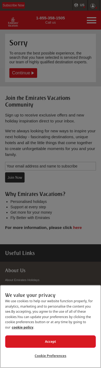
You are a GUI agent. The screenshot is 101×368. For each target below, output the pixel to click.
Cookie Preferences (50, 355)
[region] (50, 326)
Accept (50, 341)
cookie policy (22, 327)
